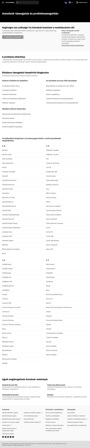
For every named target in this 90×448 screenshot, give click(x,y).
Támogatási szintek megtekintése (73, 45)
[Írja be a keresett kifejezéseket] (27, 2)
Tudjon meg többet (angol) (56, 385)
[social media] (8, 437)
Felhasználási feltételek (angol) (44, 443)
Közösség (50, 395)
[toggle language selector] (71, 2)
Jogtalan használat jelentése (27, 443)
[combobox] (27, 2)
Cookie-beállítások (14, 443)
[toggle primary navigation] (4, 2)
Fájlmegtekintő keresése (10, 395)
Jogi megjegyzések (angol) (59, 443)
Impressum (28, 445)
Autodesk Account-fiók (9, 385)
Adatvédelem (5, 443)
